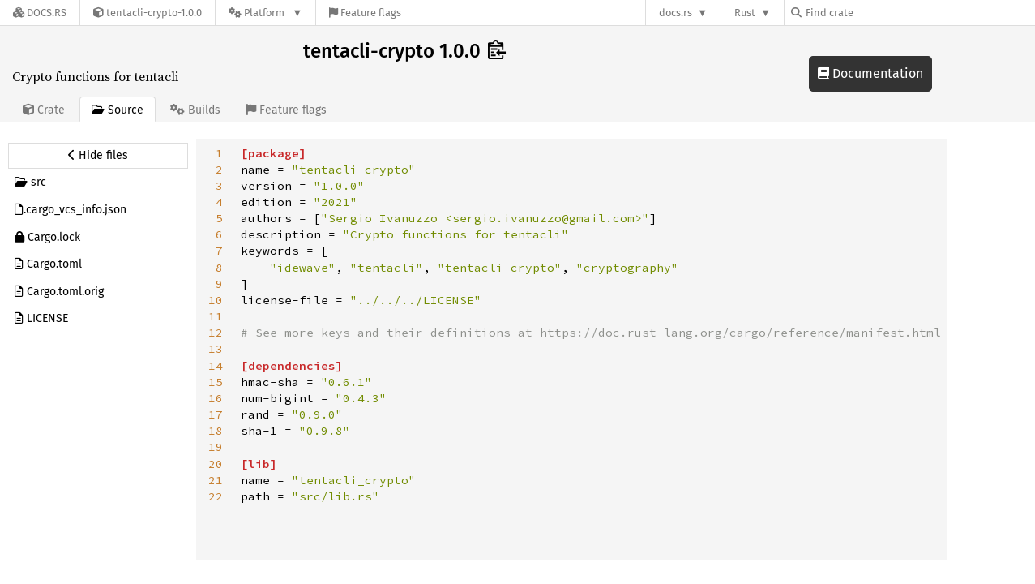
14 (215, 366)
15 (215, 382)
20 (215, 464)
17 (215, 414)
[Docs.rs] (39, 12)
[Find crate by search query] (872, 12)
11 (215, 316)
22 (215, 496)
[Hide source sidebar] (98, 156)
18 (215, 430)
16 (215, 398)
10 (215, 300)
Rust (744, 12)
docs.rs (675, 12)
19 (215, 447)
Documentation (870, 73)
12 (215, 332)
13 (215, 348)
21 (215, 480)
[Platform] (265, 12)
